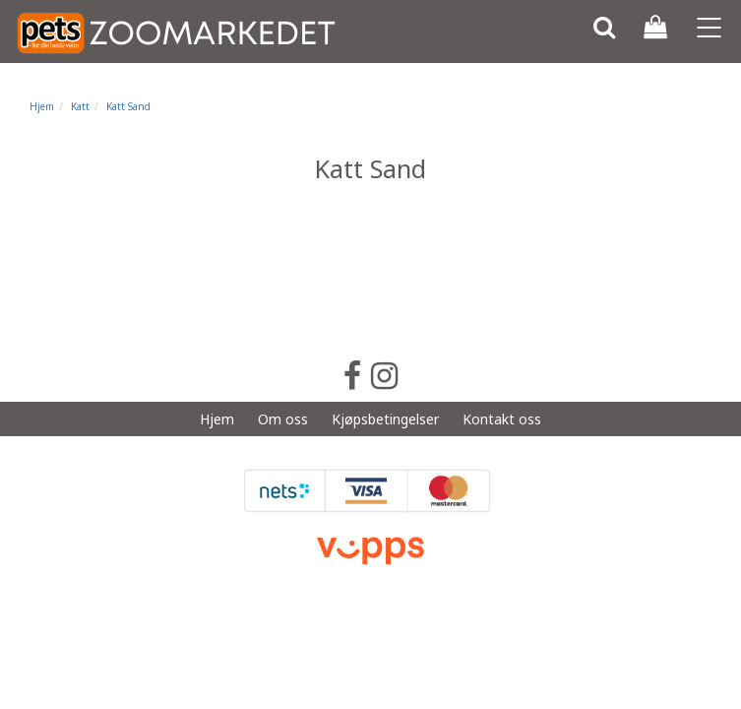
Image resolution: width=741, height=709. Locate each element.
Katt (80, 106)
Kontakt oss (502, 419)
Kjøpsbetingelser (385, 419)
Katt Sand (128, 106)
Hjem (42, 106)
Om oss (283, 419)
